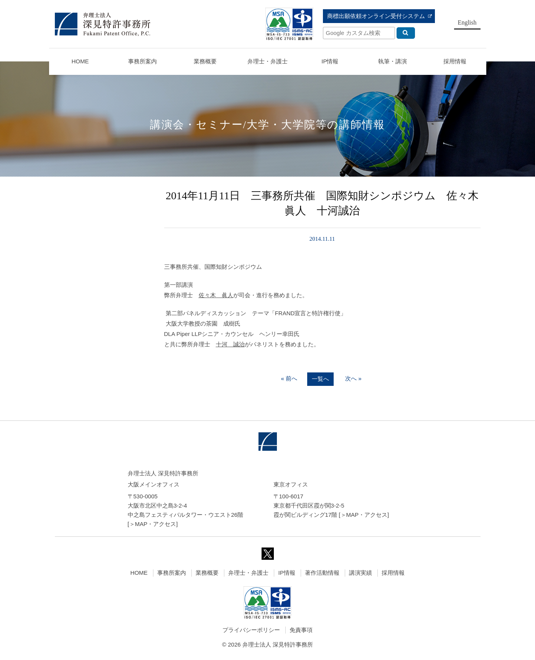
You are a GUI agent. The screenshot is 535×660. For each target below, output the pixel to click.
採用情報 (393, 572)
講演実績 (360, 572)
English (467, 22)
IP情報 (286, 572)
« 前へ (289, 378)
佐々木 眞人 (216, 295)
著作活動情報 (322, 572)
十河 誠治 (230, 344)
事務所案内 (171, 572)
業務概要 (205, 61)
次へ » (353, 378)
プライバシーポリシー (251, 630)
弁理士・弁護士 (267, 61)
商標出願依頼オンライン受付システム (376, 16)
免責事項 (301, 630)
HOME (80, 61)
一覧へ (320, 379)
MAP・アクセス (155, 524)
